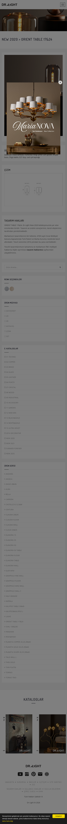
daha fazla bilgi (7, 821)
